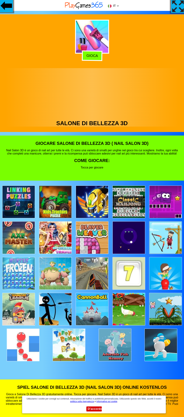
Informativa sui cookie (106, 401)
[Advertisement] (92, 93)
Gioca (91, 56)
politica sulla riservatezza (82, 401)
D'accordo (95, 408)
